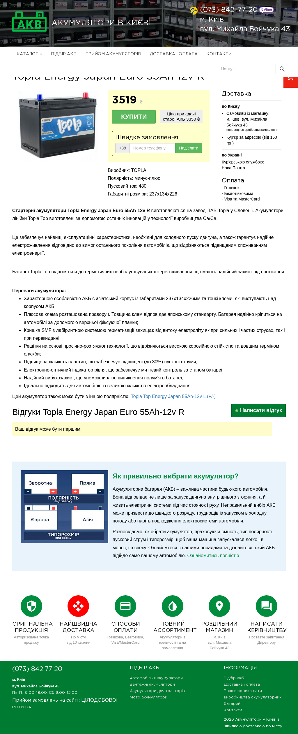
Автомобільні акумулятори (156, 678)
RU (15, 707)
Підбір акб (64, 54)
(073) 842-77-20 (229, 10)
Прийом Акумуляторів (113, 54)
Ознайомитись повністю (213, 555)
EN (21, 707)
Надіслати (188, 148)
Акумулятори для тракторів (157, 691)
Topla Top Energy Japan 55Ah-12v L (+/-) (173, 396)
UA (28, 707)
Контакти (219, 54)
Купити (134, 116)
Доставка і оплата (174, 54)
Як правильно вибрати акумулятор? (176, 476)
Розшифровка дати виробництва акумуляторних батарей (252, 697)
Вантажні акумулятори (152, 684)
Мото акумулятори (148, 697)
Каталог (29, 54)
